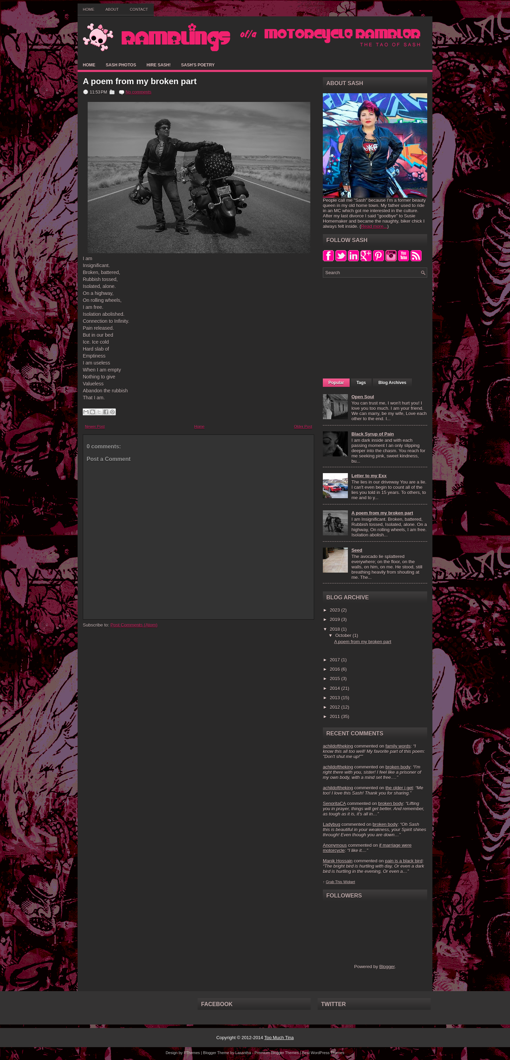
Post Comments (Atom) (134, 625)
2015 (335, 678)
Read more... (374, 226)
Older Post (303, 426)
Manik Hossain (337, 860)
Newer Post (95, 426)
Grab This (334, 882)
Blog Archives (392, 382)
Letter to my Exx (369, 475)
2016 (335, 669)
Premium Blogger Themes (276, 1053)
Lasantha (243, 1053)
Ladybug (331, 824)
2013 (335, 697)
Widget (349, 882)
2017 (335, 659)
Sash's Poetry (197, 65)
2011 (335, 716)
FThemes (192, 1053)
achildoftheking (338, 746)
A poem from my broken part (140, 81)
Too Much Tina (279, 1037)
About (112, 9)
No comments (138, 92)
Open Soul (362, 396)
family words (398, 746)
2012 (335, 707)
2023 (335, 610)
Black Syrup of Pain (372, 434)
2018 (335, 629)
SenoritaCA (334, 803)
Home (88, 9)
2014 (335, 688)
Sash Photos (121, 65)
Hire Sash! (158, 65)
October (344, 635)
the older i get (399, 787)
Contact (139, 9)
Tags (361, 382)
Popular (336, 382)
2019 (335, 619)
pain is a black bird (403, 860)
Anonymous (335, 845)
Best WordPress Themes (323, 1053)
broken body (398, 767)
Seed (356, 550)
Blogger (387, 966)
